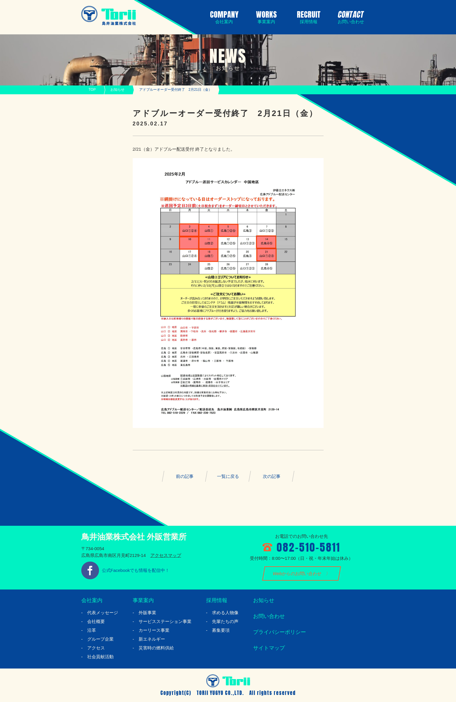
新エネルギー (152, 638)
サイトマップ (269, 648)
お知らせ (117, 90)
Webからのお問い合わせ (297, 573)
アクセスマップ (165, 555)
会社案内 (91, 600)
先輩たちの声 (225, 621)
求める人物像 (225, 612)
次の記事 (271, 476)
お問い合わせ (269, 616)
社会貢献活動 (100, 656)
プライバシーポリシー (279, 632)
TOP (92, 90)
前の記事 (184, 476)
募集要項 (221, 630)
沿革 (91, 630)
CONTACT (350, 16)
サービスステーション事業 (165, 621)
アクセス (96, 647)
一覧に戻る (228, 476)
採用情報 (216, 600)
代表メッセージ (102, 612)
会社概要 (96, 621)
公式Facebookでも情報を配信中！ (136, 570)
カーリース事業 (154, 630)
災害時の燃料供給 (156, 647)
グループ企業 (100, 638)
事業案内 (143, 600)
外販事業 (147, 612)
